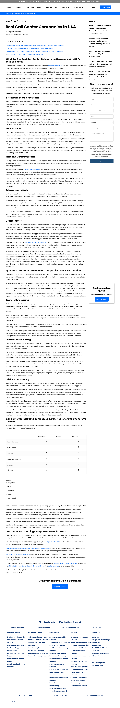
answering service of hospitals (35, 243)
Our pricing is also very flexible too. (18, 555)
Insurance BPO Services (79, 648)
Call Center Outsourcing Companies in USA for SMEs (25, 54)
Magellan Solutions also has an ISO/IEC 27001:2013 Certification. (28, 548)
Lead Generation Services (38, 640)
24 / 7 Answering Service (16, 637)
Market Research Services (38, 653)
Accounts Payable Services (59, 642)
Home (7, 14)
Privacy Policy (97, 656)
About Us (95, 637)
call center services (55, 66)
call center (22, 21)
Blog (11, 14)
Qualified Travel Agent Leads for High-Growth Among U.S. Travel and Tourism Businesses (100, 64)
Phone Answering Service (16, 645)
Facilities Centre (44, 627)
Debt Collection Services (58, 669)
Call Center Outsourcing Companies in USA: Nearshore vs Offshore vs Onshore (35, 51)
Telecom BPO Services (79, 678)
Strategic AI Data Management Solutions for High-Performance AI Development (100, 54)
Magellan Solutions (52, 542)
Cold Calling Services (36, 648)
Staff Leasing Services (57, 688)
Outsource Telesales (36, 651)
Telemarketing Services (37, 637)
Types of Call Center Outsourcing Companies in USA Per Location (30, 48)
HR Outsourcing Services (80, 667)
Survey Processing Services (38, 656)
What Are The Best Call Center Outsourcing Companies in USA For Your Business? (35, 45)
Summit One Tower (17, 627)
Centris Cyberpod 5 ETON (70, 627)
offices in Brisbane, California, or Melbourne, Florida (26, 566)
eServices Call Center (79, 686)
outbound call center (32, 170)
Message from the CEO (100, 653)
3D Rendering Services (79, 669)
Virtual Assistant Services (59, 691)
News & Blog (96, 645)
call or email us (53, 566)
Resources (96, 642)
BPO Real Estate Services (80, 645)
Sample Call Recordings (101, 640)
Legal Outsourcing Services (81, 642)
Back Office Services (57, 645)
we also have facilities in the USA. (65, 563)
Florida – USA (96, 627)
